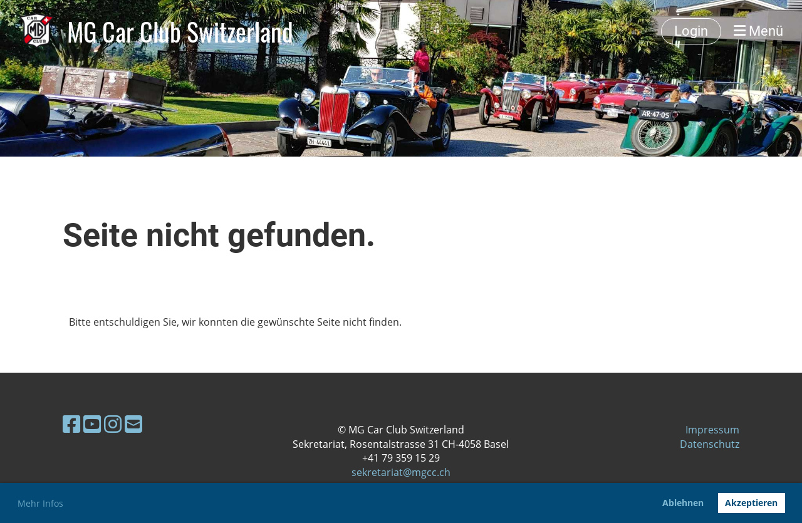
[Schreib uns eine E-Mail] (133, 423)
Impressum (712, 430)
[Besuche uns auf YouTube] (92, 423)
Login (691, 31)
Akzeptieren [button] (751, 503)
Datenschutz (709, 444)
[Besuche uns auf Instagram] (113, 423)
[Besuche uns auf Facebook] (71, 423)
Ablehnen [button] (683, 503)
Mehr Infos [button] (40, 503)
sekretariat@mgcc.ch (401, 472)
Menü (758, 31)
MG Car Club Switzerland (180, 31)
